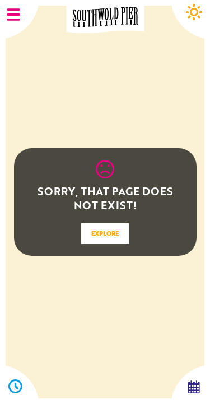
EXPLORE (105, 233)
